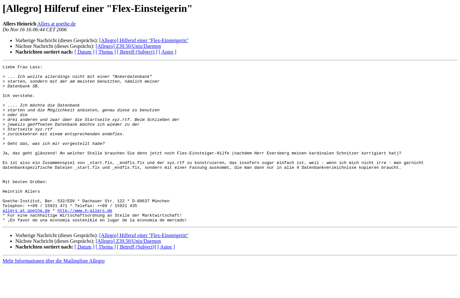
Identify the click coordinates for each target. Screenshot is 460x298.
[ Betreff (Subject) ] (137, 52)
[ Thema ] (106, 52)
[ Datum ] (84, 52)
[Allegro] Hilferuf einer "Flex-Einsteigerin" (143, 40)
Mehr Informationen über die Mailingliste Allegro (53, 292)
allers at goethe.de (26, 240)
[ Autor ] (167, 52)
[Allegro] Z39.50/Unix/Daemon (128, 46)
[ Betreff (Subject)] (136, 278)
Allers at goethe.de (56, 23)
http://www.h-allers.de (84, 240)
